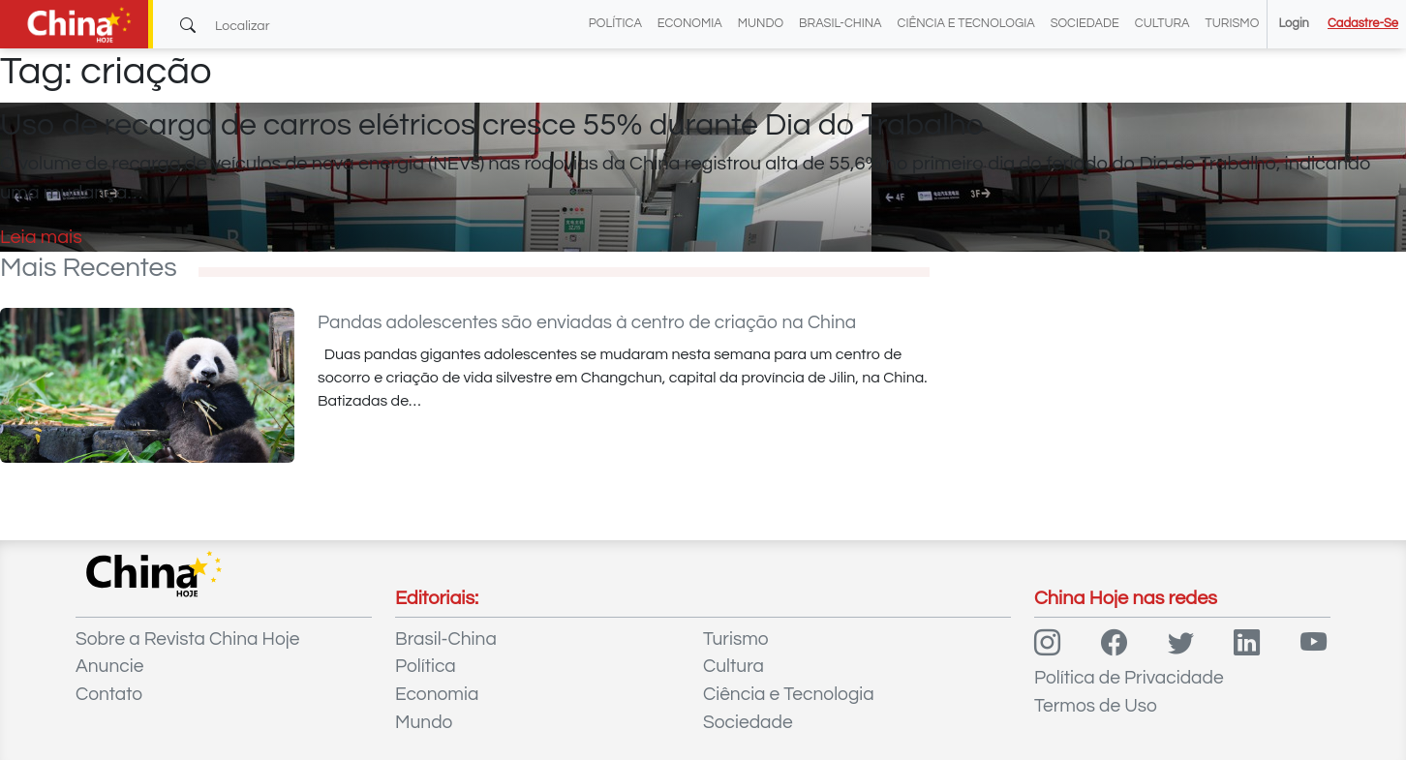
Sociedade (1085, 23)
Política (615, 23)
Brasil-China (840, 23)
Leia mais (41, 237)
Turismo (1233, 23)
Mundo (760, 23)
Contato (109, 694)
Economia (689, 23)
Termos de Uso (1095, 705)
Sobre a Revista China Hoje (187, 639)
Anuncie (109, 666)
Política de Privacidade (1129, 677)
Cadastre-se (1363, 23)
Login (1293, 23)
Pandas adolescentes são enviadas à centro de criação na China (587, 322)
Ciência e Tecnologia (966, 23)
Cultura (1162, 23)
